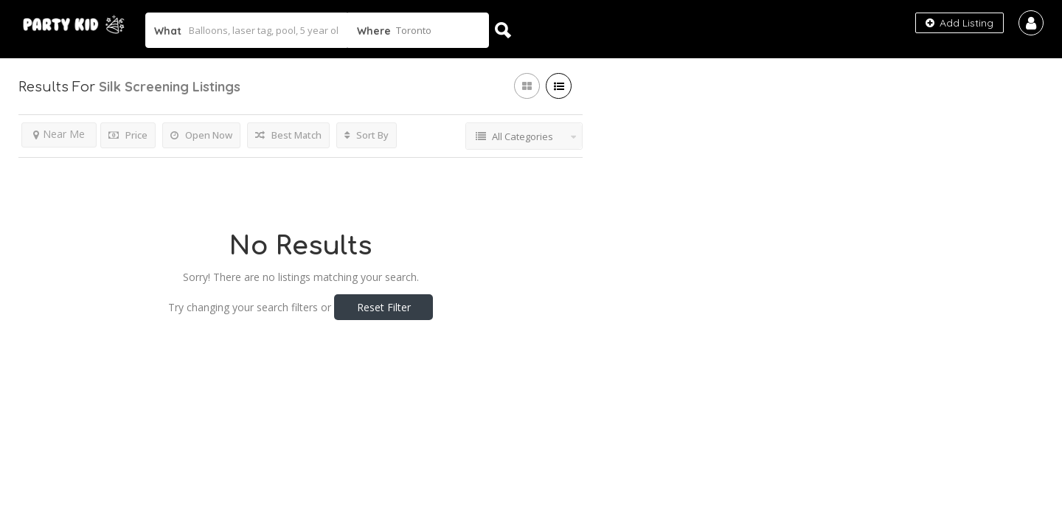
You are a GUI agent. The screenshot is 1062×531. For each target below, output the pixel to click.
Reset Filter (384, 307)
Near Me (59, 134)
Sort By (366, 135)
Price (128, 135)
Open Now (201, 135)
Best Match (288, 135)
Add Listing (959, 23)
